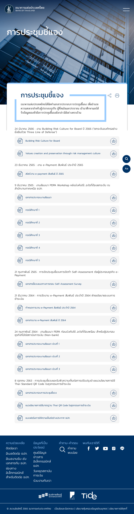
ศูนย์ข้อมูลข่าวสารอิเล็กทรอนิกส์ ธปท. (42, 459)
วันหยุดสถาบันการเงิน (42, 473)
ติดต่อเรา (11, 448)
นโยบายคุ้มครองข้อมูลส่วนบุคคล (91, 509)
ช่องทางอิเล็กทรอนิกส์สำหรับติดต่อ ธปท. (17, 472)
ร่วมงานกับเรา (42, 480)
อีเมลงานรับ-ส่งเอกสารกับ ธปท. (16, 460)
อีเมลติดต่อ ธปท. (16, 453)
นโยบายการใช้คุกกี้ (118, 509)
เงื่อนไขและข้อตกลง (64, 509)
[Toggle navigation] (126, 9)
